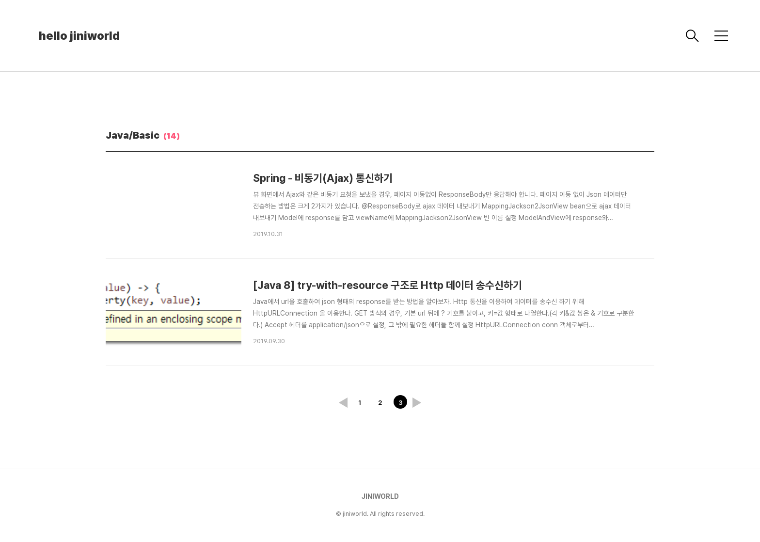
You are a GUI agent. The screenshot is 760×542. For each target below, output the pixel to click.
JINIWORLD (380, 496)
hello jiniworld (79, 36)
